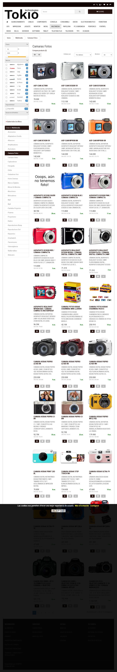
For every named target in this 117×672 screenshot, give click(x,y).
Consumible (64, 22)
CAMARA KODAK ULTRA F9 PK (99, 472)
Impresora (17, 26)
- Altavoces (10, 140)
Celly (14, 72)
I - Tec (14, 86)
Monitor (37, 26)
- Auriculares (10, 149)
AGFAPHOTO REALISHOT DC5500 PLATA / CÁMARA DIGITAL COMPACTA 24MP (99, 252)
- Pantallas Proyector (13, 208)
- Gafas (9, 170)
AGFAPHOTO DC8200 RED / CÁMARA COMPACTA (44, 251)
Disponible (11, 109)
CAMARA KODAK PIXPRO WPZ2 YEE (98, 418)
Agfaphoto (15, 64)
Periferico (92, 26)
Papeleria (66, 26)
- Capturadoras (11, 162)
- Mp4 (8, 204)
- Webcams (10, 255)
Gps (8, 26)
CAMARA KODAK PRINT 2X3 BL (44, 472)
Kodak (14, 90)
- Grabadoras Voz (12, 174)
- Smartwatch (11, 238)
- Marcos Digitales (12, 183)
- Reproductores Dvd (13, 229)
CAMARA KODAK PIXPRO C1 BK (44, 418)
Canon (14, 68)
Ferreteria (103, 22)
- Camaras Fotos (12, 153)
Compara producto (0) (39, 50)
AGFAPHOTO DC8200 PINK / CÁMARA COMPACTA (99, 196)
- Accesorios (11, 132)
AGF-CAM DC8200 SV (69, 86)
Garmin (14, 79)
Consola (53, 22)
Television (69, 31)
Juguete (27, 26)
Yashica (15, 101)
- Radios (9, 221)
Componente (42, 22)
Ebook (75, 22)
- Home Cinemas (12, 179)
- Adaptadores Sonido (13, 136)
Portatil (103, 26)
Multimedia (55, 26)
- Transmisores (11, 242)
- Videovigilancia (12, 246)
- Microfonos (11, 191)
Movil (46, 26)
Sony (14, 93)
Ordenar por (67, 54)
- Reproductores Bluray (14, 225)
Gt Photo (15, 83)
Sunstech (15, 97)
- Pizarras (9, 212)
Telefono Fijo (57, 31)
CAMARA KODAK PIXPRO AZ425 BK (43, 363)
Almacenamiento (18, 22)
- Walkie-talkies (11, 251)
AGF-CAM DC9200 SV (42, 140)
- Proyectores (11, 217)
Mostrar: (97, 54)
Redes (9, 31)
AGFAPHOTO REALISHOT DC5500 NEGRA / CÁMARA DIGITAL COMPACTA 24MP (71, 252)
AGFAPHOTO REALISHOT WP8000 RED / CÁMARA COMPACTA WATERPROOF (44, 309)
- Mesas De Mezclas (13, 187)
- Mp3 (8, 200)
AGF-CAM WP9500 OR (97, 140)
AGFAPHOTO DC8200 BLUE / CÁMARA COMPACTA (72, 196)
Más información (82, 506)
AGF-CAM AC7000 (41, 86)
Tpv (78, 31)
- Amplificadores (12, 145)
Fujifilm (14, 75)
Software (36, 31)
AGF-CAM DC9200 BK (97, 86)
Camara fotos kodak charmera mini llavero (71, 308)
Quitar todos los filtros (14, 122)
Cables (31, 22)
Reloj (16, 31)
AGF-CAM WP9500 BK (69, 140)
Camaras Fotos (32, 38)
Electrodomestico (88, 22)
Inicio (9, 38)
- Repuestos (10, 234)
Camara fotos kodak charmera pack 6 (98, 308)
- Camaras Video (12, 157)
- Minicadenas (11, 196)
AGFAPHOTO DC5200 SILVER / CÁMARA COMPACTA (44, 196)
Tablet (45, 31)
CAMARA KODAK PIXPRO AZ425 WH (98, 363)
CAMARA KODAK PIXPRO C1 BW (72, 418)
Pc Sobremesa (79, 26)
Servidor (25, 31)
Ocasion (86, 31)
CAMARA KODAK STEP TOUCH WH (70, 472)
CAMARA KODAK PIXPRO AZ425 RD (70, 363)
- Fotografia (10, 166)
